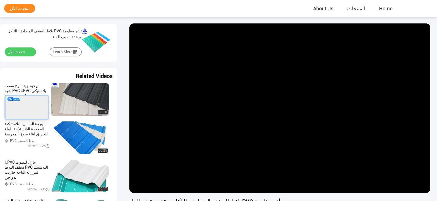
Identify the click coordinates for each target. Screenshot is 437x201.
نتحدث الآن (20, 8)
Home (385, 8)
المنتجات (356, 8)
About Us (323, 8)
